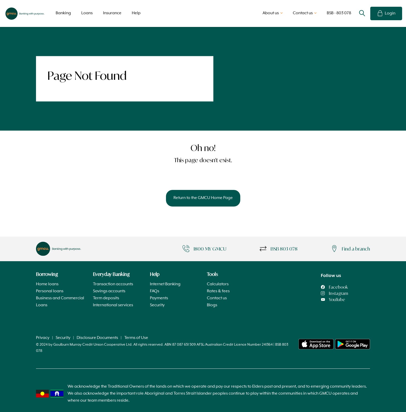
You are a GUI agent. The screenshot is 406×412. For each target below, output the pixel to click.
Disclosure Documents (97, 338)
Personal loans (49, 291)
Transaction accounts (113, 284)
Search (362, 13)
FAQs (154, 291)
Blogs (212, 305)
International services (113, 305)
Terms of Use (136, 338)
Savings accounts (109, 291)
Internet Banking (165, 284)
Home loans (47, 284)
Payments (159, 298)
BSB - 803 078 (339, 13)
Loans (87, 13)
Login (386, 13)
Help (136, 13)
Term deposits (106, 298)
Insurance (112, 13)
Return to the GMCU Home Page (203, 198)
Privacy (42, 338)
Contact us (217, 298)
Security (157, 305)
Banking (63, 13)
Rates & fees (218, 291)
